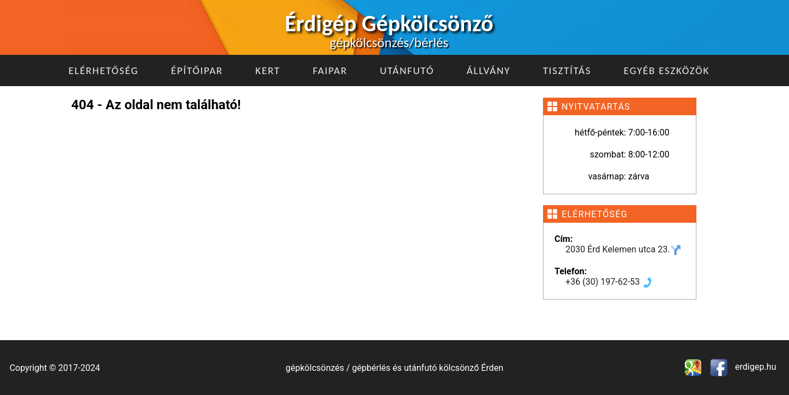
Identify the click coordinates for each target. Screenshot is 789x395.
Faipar (330, 70)
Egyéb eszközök (667, 70)
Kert (267, 70)
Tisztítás (567, 70)
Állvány (489, 70)
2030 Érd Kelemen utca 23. (623, 249)
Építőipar (197, 70)
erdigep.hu (754, 367)
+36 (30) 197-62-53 (609, 281)
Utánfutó (407, 70)
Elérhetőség (103, 70)
